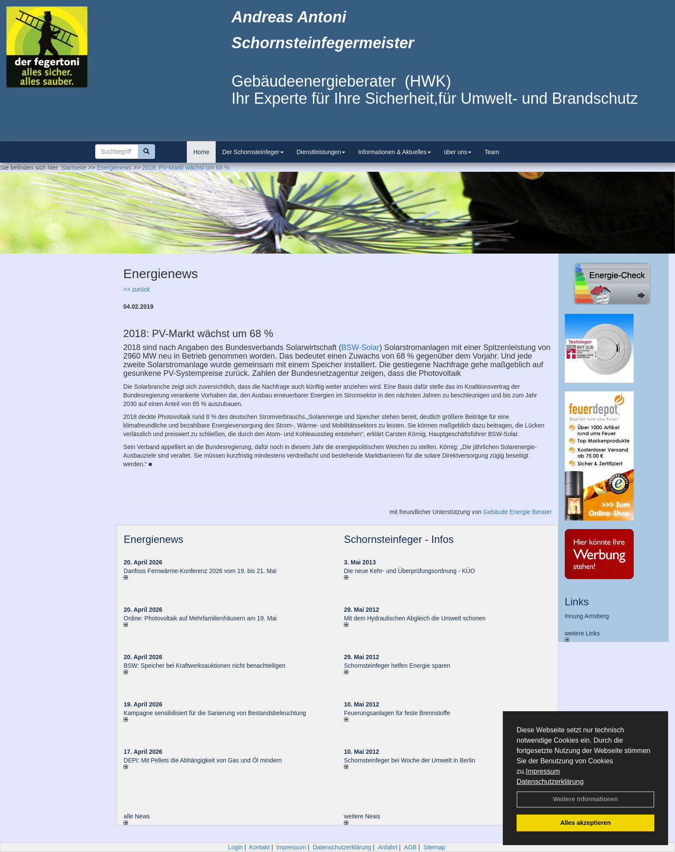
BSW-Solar (360, 347)
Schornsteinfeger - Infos (399, 539)
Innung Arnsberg (587, 616)
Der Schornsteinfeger (252, 152)
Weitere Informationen (585, 799)
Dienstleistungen (321, 152)
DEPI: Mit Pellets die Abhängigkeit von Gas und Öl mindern (207, 760)
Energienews (153, 539)
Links (577, 601)
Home (201, 152)
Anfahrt (387, 847)
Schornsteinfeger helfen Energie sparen (397, 665)
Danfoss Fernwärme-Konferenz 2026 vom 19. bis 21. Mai (200, 570)
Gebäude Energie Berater (517, 511)
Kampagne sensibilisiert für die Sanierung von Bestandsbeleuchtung (215, 712)
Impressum (543, 771)
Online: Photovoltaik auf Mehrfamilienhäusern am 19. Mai (200, 618)
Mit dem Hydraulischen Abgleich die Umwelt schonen (415, 618)
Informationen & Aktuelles (394, 152)
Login (235, 847)
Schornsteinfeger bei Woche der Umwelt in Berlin (409, 760)
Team (491, 152)
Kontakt (259, 847)
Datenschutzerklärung (550, 781)
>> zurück (136, 289)
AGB (410, 847)
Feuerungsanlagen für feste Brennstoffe (397, 712)
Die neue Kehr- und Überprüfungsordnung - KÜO (409, 570)
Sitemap (434, 847)
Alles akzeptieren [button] (585, 822)
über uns (457, 152)
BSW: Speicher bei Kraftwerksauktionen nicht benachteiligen (204, 665)
